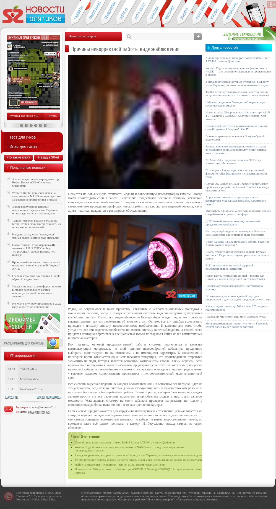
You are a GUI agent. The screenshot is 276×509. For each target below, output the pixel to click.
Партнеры (11, 396)
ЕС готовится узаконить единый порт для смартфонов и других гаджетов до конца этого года (238, 297)
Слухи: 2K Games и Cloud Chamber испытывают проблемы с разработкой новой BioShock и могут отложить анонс (237, 187)
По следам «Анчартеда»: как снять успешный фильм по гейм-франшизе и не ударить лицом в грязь (236, 173)
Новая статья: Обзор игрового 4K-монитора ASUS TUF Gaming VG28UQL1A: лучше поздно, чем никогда (34, 249)
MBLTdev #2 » (29, 379)
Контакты (22, 499)
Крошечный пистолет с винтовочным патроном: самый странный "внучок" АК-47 (36, 265)
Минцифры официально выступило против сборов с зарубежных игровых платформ (238, 212)
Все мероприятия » (49, 396)
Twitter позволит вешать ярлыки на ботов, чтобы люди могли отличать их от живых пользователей (138, 459)
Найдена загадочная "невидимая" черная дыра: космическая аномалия (120, 464)
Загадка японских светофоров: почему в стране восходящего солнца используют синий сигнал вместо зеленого (37, 291)
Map (45, 499)
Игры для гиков (23, 146)
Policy (36, 499)
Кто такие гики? (18, 157)
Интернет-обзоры (169, 12)
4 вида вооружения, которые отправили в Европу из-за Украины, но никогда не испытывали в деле (138, 455)
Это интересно (233, 12)
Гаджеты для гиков (78, 12)
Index (52, 499)
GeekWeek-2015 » (31, 389)
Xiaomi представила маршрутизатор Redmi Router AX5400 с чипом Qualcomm (125, 442)
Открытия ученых (215, 12)
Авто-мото (139, 12)
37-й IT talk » (28, 369)
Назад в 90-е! (48, 157)
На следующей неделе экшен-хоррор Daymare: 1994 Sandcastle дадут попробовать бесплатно (235, 233)
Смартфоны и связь (93, 12)
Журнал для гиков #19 (24, 115)
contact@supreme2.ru (42, 407)
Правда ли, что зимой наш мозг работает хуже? (235, 316)
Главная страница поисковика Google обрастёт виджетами (36, 277)
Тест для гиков (22, 137)
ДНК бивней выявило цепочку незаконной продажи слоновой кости (233, 222)
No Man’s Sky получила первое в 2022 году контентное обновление (36, 305)
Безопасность (184, 12)
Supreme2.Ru (26, 496)
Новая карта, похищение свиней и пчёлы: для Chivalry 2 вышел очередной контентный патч (235, 277)
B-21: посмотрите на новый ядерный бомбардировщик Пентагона (229, 267)
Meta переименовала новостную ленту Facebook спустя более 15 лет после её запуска (236, 325)
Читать (52, 115)
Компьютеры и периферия (123, 12)
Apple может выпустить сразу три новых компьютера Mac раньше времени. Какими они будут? (235, 201)
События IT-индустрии (154, 12)
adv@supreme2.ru (39, 411)
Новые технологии (108, 12)
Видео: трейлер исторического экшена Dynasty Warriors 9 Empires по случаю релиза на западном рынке (237, 255)
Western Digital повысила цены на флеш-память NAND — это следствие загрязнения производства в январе (36, 196)
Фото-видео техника (199, 12)
